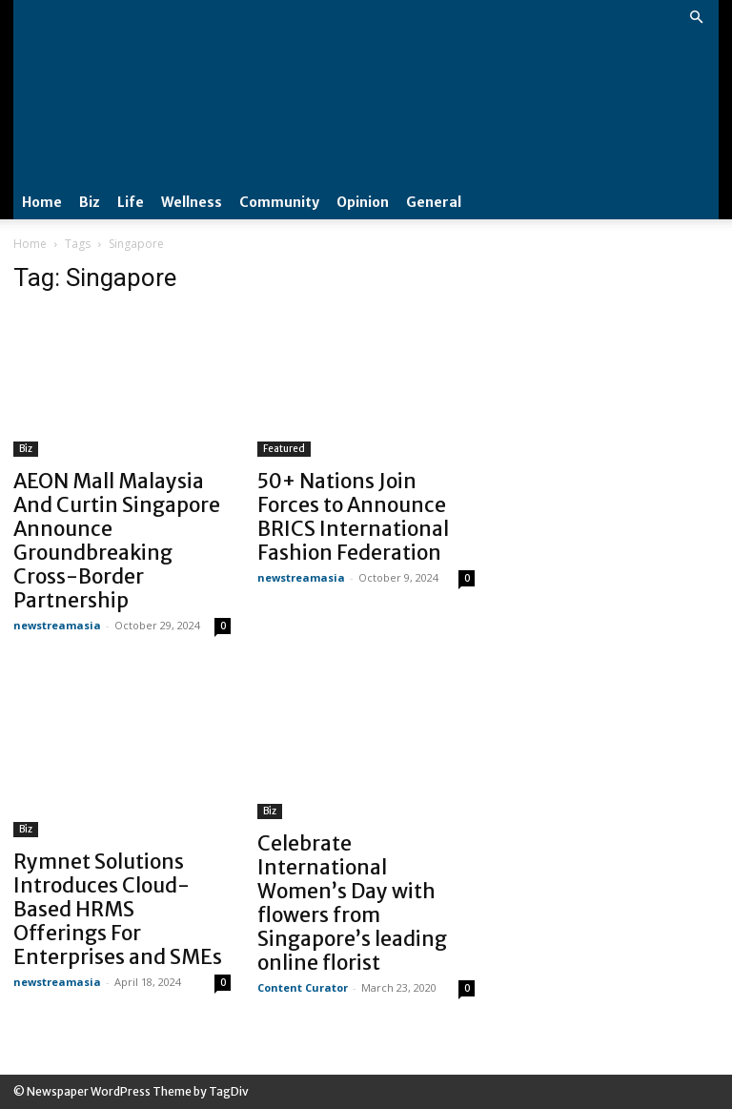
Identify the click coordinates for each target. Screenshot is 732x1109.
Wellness (191, 202)
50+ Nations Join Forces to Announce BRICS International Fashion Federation (353, 516)
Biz (89, 202)
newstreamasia (57, 625)
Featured (284, 448)
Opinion (362, 202)
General (433, 202)
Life (130, 202)
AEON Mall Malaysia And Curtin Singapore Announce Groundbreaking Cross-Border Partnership (116, 540)
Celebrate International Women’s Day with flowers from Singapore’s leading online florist (352, 903)
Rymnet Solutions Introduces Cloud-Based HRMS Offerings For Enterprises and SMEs (117, 909)
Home (42, 202)
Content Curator (302, 987)
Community (279, 202)
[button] (696, 18)
